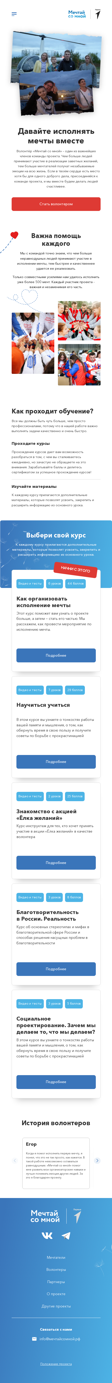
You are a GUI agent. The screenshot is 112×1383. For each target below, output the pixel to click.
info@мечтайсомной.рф (60, 1339)
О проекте (56, 1294)
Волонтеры (56, 1269)
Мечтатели (56, 1257)
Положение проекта (56, 1364)
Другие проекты (56, 1306)
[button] (97, 1161)
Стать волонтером (56, 204)
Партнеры (56, 1281)
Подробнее (56, 655)
